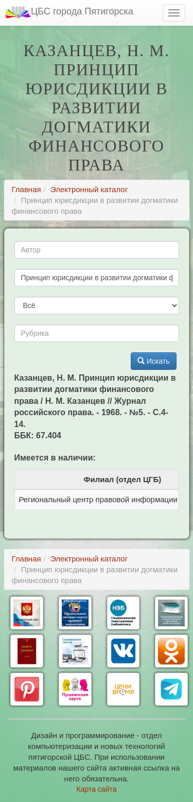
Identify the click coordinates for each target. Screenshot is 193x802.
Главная (26, 189)
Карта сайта (97, 789)
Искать (153, 361)
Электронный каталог (89, 189)
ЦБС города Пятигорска (69, 12)
